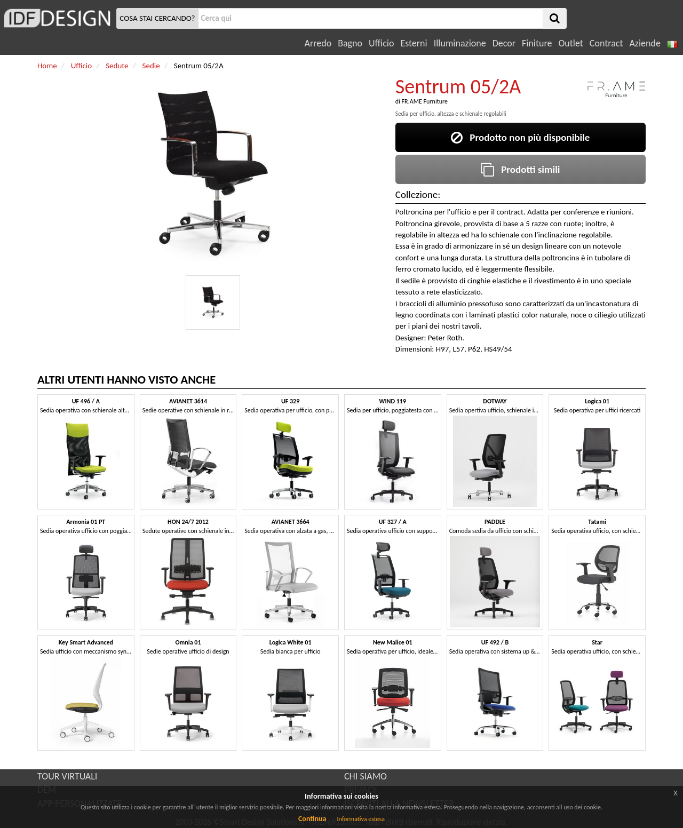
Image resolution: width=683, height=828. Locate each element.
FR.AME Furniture (425, 101)
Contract (606, 43)
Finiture (537, 43)
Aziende (644, 43)
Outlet (570, 43)
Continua (312, 818)
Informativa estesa (361, 819)
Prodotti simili (520, 169)
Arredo (318, 43)
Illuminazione (460, 43)
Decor (504, 43)
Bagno (350, 43)
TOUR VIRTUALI (67, 776)
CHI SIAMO (365, 776)
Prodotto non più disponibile (520, 137)
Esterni (413, 43)
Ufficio (381, 43)
